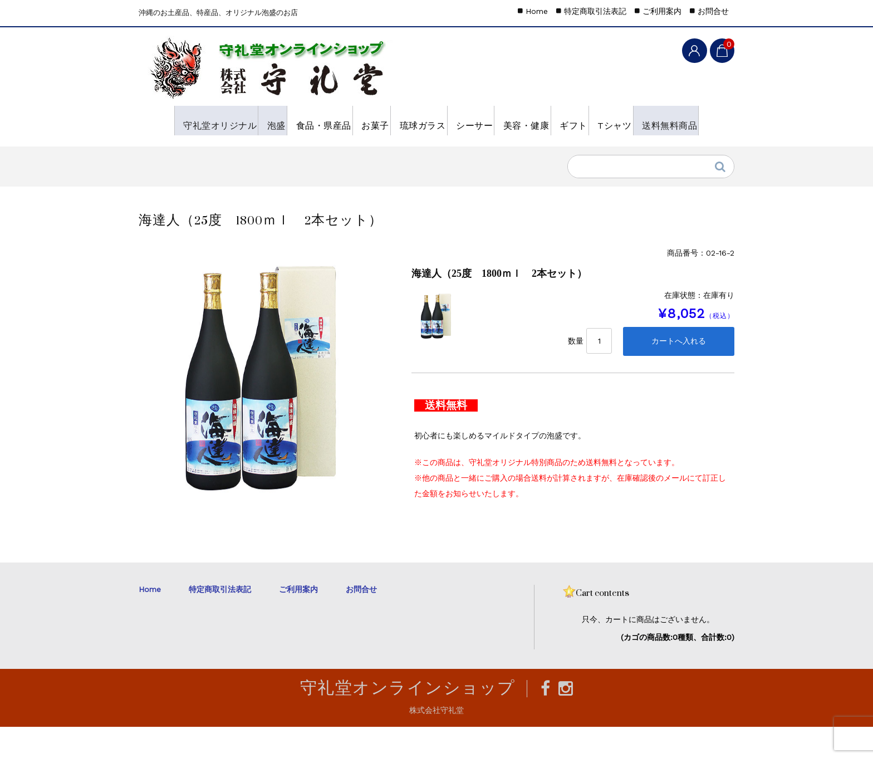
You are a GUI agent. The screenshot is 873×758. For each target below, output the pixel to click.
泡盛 (263, 120)
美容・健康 (593, 120)
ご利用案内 (662, 11)
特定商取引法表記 (595, 11)
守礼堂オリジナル (190, 120)
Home (537, 11)
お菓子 (394, 120)
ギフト (656, 120)
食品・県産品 (326, 120)
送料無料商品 (239, 149)
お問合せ (713, 11)
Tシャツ (168, 149)
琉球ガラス (457, 120)
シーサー (525, 120)
